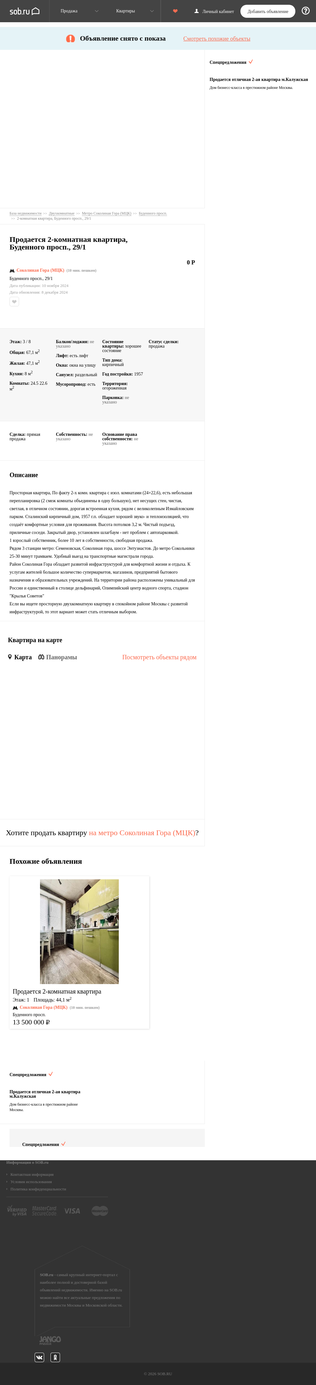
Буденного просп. (26, 278)
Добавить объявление (268, 11)
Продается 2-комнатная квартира (57, 991)
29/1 (49, 278)
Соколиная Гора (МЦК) (40, 270)
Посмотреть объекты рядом (159, 657)
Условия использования (31, 1181)
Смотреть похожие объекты (216, 39)
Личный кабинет (218, 12)
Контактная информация (32, 1174)
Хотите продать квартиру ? (102, 832)
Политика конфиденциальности (38, 1189)
